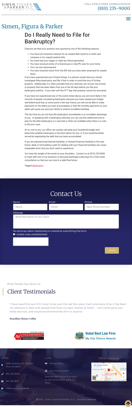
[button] (128, 18)
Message (18, 213)
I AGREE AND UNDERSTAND (31, 234)
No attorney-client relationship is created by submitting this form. (50, 231)
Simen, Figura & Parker (32, 26)
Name (17, 202)
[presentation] (30, 241)
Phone (89, 202)
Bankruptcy (37, 165)
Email (52, 202)
